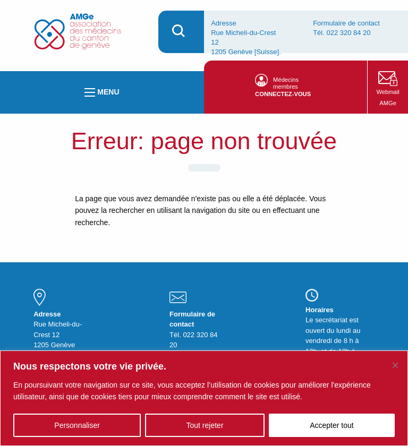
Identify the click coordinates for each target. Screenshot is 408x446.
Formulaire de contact (346, 23)
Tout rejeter (205, 425)
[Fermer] (395, 365)
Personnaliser (77, 425)
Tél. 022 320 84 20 (341, 33)
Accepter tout (332, 425)
